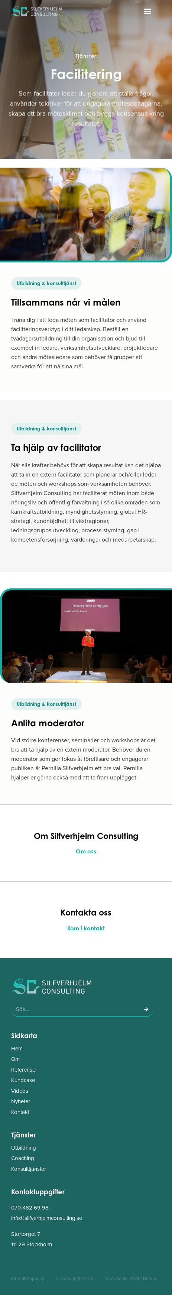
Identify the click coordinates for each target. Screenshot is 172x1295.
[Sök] (146, 1009)
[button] (147, 11)
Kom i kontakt (86, 928)
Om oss (86, 851)
